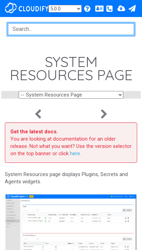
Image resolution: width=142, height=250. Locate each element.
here (75, 153)
